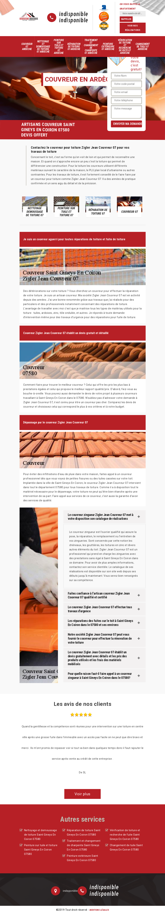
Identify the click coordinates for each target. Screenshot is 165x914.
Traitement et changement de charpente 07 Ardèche (91, 46)
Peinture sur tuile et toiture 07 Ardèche (59, 46)
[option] (35, 206)
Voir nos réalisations (132, 27)
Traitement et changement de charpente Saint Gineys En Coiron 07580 (83, 845)
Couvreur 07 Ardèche (27, 47)
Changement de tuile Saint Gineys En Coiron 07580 (126, 847)
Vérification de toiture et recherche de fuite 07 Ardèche (125, 46)
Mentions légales (99, 910)
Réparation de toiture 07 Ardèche (73, 47)
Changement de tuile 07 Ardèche (143, 47)
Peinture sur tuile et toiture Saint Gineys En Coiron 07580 (41, 849)
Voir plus (82, 794)
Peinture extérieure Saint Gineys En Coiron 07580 (82, 858)
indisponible (73, 14)
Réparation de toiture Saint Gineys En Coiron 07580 (83, 832)
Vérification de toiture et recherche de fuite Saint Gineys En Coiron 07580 (125, 834)
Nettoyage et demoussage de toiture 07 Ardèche (43, 46)
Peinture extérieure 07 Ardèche (108, 47)
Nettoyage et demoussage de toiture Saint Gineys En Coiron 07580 (40, 834)
